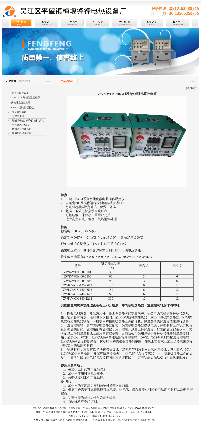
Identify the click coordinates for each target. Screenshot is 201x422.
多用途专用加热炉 (21, 129)
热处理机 (70, 420)
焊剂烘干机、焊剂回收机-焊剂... (28, 120)
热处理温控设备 (20, 93)
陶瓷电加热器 (18, 112)
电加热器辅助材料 (21, 133)
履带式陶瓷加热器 (55, 420)
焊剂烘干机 (149, 420)
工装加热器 (94, 420)
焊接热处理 (81, 420)
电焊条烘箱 (17, 116)
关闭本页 (192, 88)
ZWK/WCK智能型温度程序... (26, 97)
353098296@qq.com (110, 416)
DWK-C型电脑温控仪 (22, 107)
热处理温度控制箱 (20, 102)
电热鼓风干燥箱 (20, 124)
